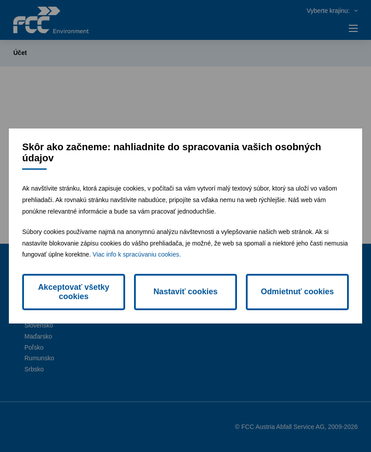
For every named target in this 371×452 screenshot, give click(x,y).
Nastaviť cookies (186, 291)
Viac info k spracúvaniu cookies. (137, 254)
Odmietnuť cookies (297, 291)
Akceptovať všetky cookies (74, 292)
